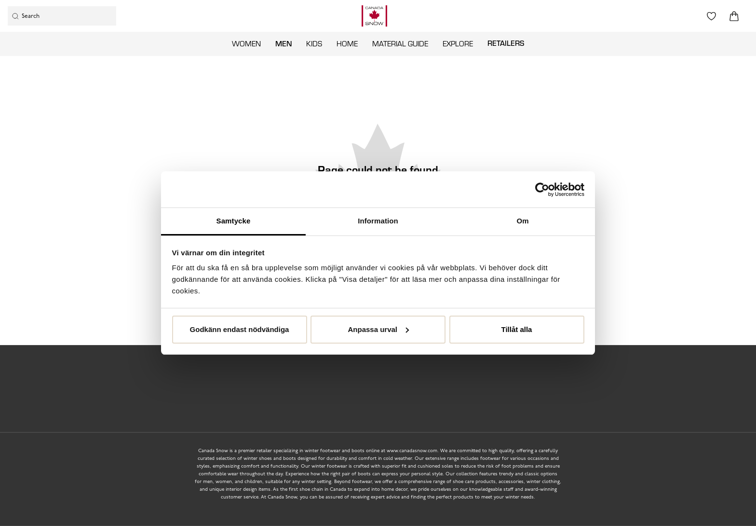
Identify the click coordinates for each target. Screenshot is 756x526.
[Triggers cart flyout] (734, 16)
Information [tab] (378, 221)
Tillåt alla (516, 329)
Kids (314, 43)
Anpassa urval (378, 329)
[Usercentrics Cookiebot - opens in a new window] (542, 189)
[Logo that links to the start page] (374, 16)
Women (246, 43)
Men (283, 43)
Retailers (505, 43)
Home (347, 43)
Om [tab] (522, 221)
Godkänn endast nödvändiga (239, 329)
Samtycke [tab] (233, 221)
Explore (458, 43)
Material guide (400, 43)
